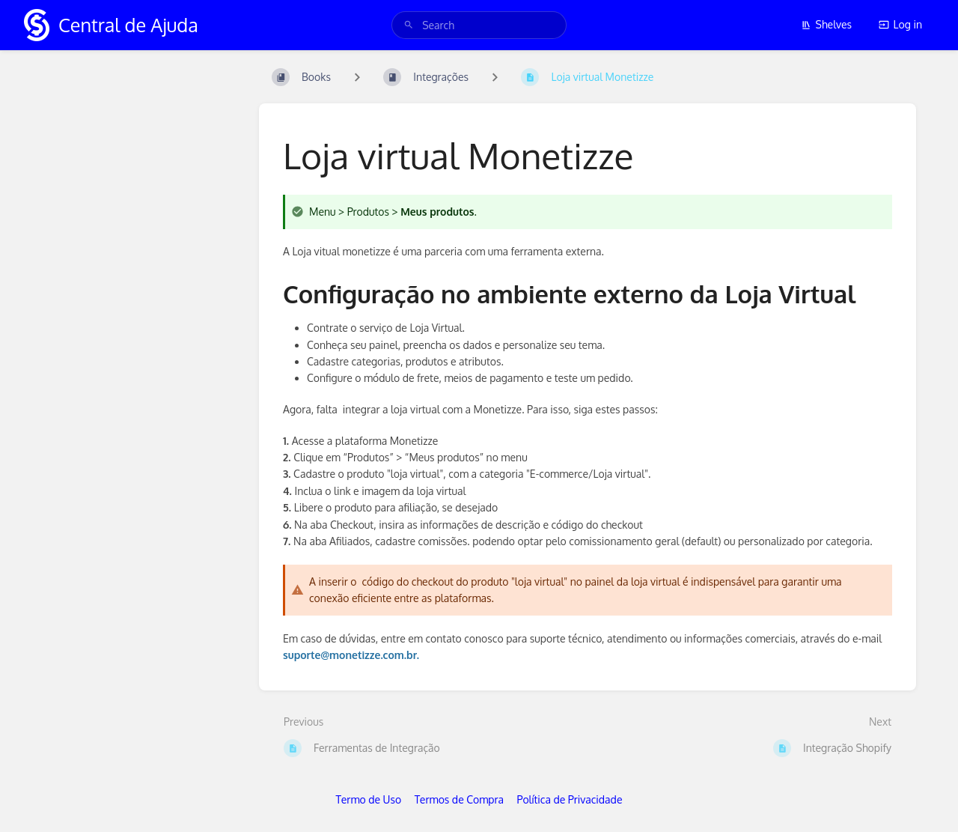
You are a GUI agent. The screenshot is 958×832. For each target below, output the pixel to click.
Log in (900, 24)
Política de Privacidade (570, 799)
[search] (479, 25)
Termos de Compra (459, 799)
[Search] (408, 25)
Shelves (826, 24)
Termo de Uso (369, 799)
